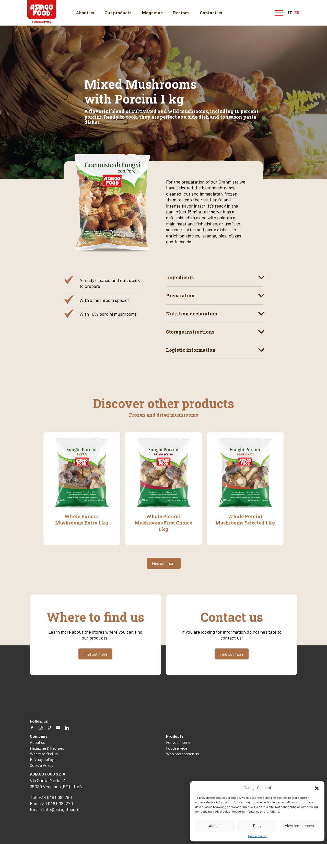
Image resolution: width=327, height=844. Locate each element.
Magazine (152, 12)
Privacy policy (42, 759)
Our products (118, 12)
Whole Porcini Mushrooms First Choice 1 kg (163, 522)
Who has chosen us (182, 753)
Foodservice (176, 747)
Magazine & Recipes (47, 747)
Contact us (211, 12)
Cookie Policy (257, 836)
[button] (316, 787)
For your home (178, 741)
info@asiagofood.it (61, 809)
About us (85, 12)
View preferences (299, 825)
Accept (215, 825)
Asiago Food (42, 11)
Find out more (164, 563)
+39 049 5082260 (55, 797)
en (297, 13)
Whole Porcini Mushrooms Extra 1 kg (81, 519)
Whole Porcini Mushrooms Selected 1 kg (245, 519)
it (290, 13)
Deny (257, 825)
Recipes (181, 12)
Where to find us (44, 753)
